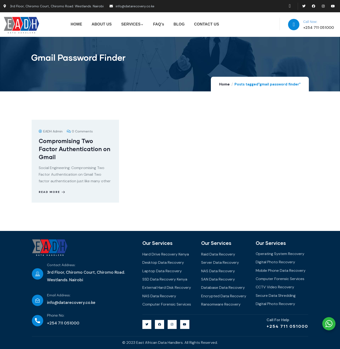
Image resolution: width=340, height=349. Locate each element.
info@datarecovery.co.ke (71, 302)
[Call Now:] (293, 24)
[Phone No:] (37, 320)
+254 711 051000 (287, 326)
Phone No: (55, 315)
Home (224, 84)
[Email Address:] (37, 300)
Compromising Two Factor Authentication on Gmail (74, 148)
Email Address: (58, 295)
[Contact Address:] (37, 274)
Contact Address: (61, 265)
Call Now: (310, 22)
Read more (52, 192)
